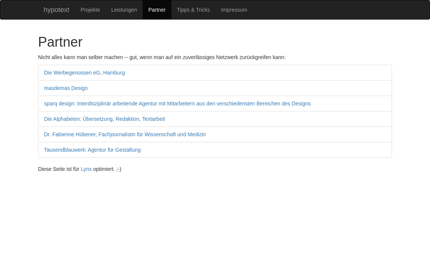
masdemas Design (66, 88)
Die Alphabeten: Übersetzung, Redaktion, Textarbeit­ (104, 119)
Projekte (90, 10)
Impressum (234, 10)
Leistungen (124, 10)
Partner (157, 10)
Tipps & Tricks (193, 10)
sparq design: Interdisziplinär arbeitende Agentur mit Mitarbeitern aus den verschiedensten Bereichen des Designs (177, 103)
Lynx (86, 169)
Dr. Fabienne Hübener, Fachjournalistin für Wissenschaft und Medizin (125, 134)
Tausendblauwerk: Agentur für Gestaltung (92, 150)
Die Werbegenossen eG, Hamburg (84, 73)
